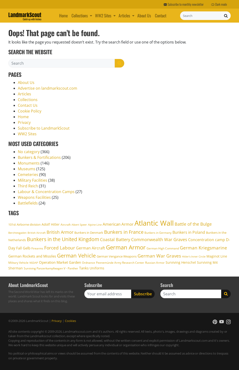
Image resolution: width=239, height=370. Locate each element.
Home (63, 15)
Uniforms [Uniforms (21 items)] (97, 268)
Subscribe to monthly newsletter (184, 4)
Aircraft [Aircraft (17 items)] (66, 225)
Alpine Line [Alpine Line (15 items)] (95, 224)
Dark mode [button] (219, 4)
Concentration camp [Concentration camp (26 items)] (206, 239)
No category (29, 151)
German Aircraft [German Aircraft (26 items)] (90, 248)
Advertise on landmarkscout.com (47, 88)
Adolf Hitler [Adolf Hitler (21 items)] (51, 224)
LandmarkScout (24, 15)
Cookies (70, 321)
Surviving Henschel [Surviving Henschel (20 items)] (181, 262)
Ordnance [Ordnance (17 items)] (88, 263)
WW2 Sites (103, 15)
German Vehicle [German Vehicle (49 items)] (76, 255)
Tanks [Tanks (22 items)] (84, 268)
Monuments (29, 163)
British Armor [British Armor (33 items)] (60, 232)
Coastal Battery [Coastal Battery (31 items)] (115, 239)
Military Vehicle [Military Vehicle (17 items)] (18, 263)
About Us (144, 15)
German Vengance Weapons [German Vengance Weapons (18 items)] (117, 256)
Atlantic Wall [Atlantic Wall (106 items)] (154, 223)
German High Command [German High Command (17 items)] (163, 248)
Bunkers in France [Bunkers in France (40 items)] (123, 232)
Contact (160, 15)
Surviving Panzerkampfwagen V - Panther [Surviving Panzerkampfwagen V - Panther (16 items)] (51, 268)
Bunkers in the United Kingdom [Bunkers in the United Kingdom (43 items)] (63, 239)
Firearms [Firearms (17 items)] (37, 248)
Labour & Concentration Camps (46, 191)
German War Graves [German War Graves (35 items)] (159, 256)
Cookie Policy (29, 111)
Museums (26, 168)
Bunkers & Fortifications (39, 157)
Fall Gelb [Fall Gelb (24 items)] (23, 248)
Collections (80, 15)
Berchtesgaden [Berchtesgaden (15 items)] (17, 232)
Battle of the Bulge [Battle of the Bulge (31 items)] (193, 224)
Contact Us (28, 105)
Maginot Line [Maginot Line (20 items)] (216, 256)
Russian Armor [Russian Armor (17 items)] (155, 263)
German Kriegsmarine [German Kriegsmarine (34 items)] (203, 248)
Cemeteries (28, 174)
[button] (91, 15)
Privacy (24, 122)
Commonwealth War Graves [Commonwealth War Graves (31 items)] (159, 239)
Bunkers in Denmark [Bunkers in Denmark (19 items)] (88, 232)
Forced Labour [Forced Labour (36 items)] (59, 247)
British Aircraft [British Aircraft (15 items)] (37, 232)
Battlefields (28, 203)
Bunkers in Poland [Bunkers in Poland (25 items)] (188, 232)
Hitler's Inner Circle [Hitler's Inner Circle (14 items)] (194, 256)
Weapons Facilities (34, 197)
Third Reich (28, 186)
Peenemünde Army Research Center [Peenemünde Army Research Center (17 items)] (120, 263)
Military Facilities (32, 180)
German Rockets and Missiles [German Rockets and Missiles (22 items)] (32, 256)
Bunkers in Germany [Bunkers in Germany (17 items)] (158, 233)
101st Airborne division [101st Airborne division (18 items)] (24, 224)
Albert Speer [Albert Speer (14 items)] (79, 224)
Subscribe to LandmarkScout (44, 128)
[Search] (200, 15)
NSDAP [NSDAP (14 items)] (33, 262)
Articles (124, 15)
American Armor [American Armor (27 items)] (118, 224)
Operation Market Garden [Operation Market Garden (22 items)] (60, 262)
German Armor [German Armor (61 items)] (126, 247)
